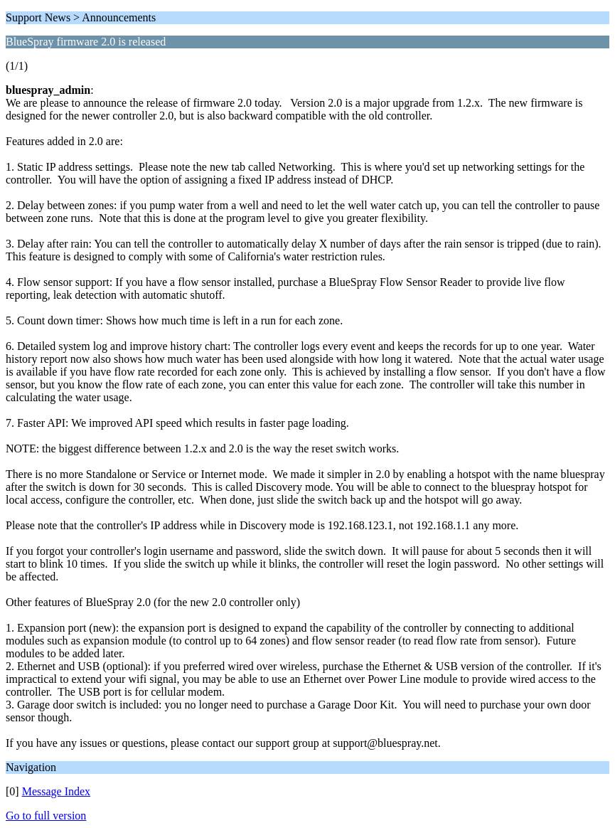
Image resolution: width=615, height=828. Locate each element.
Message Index (56, 791)
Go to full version (46, 816)
